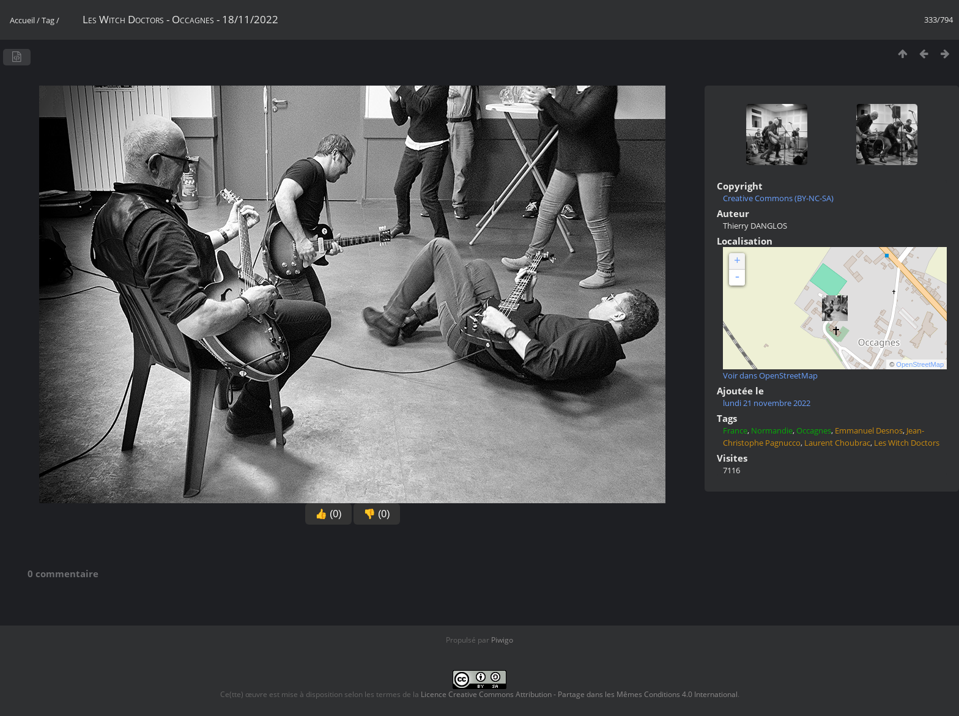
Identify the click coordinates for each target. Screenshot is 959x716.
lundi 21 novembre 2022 (766, 402)
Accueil (22, 20)
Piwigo (502, 640)
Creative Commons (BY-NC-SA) (778, 198)
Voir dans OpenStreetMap (770, 375)
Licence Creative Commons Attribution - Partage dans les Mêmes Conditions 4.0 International (579, 694)
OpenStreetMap (920, 364)
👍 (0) (328, 514)
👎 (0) (376, 514)
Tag (48, 20)
